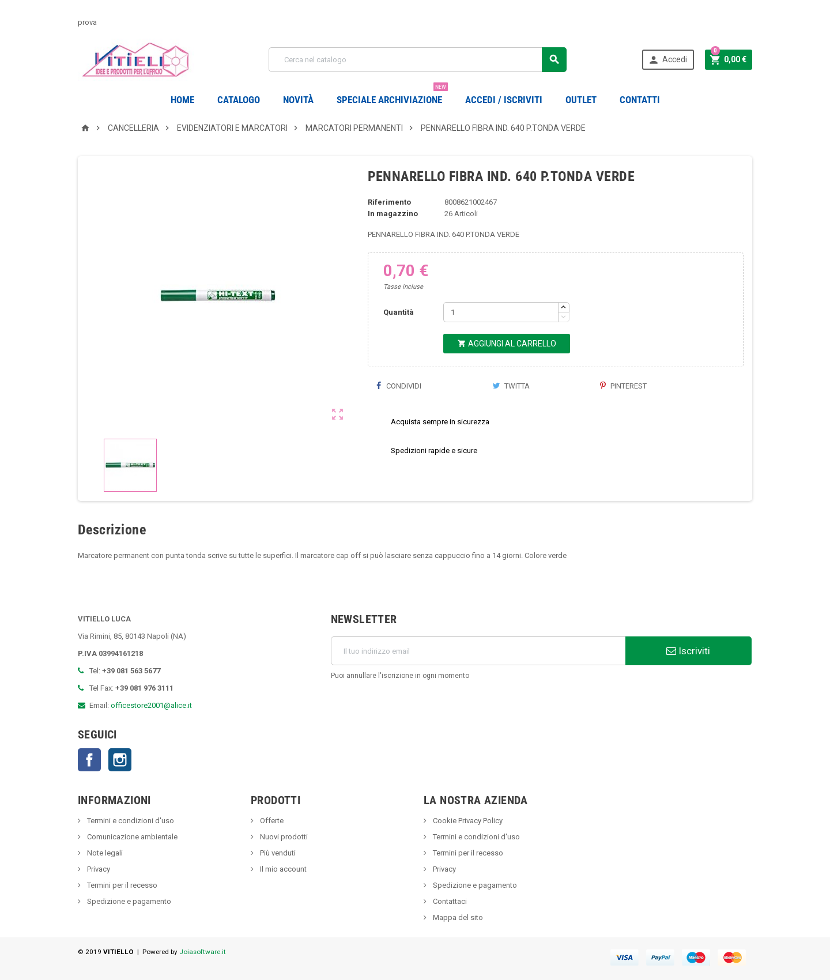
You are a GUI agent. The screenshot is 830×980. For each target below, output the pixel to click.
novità (298, 99)
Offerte (271, 820)
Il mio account (282, 869)
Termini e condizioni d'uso (129, 820)
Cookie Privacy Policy (467, 820)
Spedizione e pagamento (128, 901)
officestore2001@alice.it (151, 705)
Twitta (511, 386)
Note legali (104, 853)
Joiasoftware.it (202, 952)
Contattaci (449, 901)
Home (182, 99)
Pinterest (623, 386)
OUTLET (581, 99)
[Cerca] (418, 59)
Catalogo (238, 99)
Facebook (89, 759)
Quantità (398, 312)
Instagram (119, 759)
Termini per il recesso (121, 885)
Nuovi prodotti (283, 836)
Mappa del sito (457, 917)
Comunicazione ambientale (131, 836)
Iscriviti (688, 651)
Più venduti (277, 853)
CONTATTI (640, 99)
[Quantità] (501, 312)
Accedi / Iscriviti (503, 99)
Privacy (97, 869)
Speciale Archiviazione (392, 95)
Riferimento (389, 202)
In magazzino (393, 213)
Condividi (398, 386)
